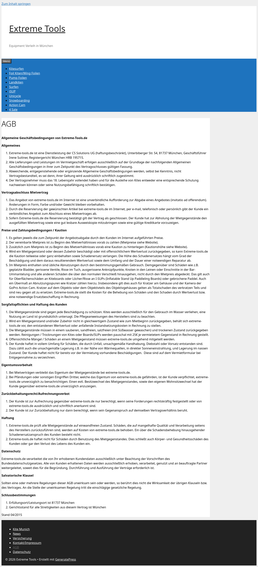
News (17, 534)
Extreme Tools (37, 28)
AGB (16, 547)
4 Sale (13, 109)
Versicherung (22, 538)
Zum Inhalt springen (16, 4)
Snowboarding (19, 100)
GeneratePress (65, 559)
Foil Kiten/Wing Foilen (24, 73)
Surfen (14, 87)
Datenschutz (22, 552)
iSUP (12, 91)
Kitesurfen (16, 69)
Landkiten (16, 82)
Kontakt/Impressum (27, 543)
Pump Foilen (18, 78)
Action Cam (17, 105)
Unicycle (15, 96)
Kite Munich (21, 529)
